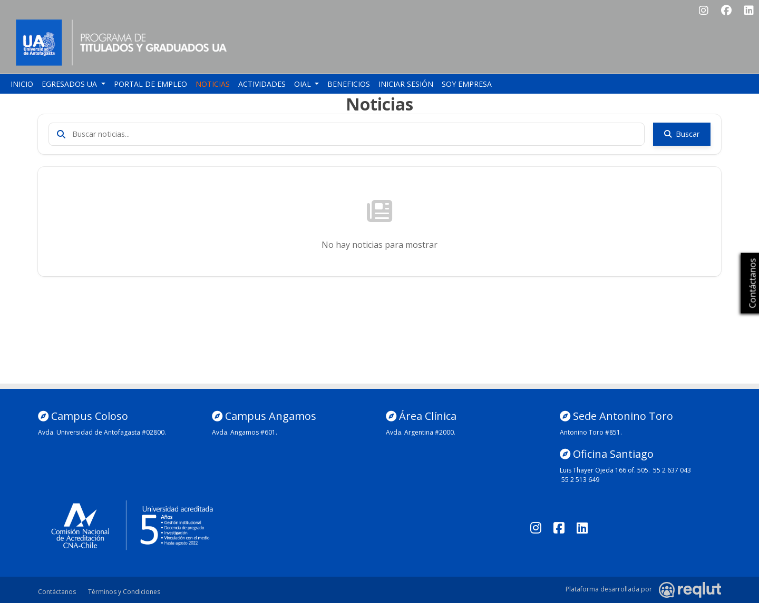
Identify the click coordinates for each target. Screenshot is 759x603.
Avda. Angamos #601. (244, 432)
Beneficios (348, 84)
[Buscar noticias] (346, 134)
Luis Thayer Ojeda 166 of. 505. (605, 470)
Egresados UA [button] (70, 84)
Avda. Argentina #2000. (420, 432)
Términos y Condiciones (124, 591)
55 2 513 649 (580, 479)
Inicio (22, 84)
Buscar (681, 134)
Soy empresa (467, 84)
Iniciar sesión (405, 84)
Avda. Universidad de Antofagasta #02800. (102, 432)
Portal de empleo (150, 84)
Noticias (213, 84)
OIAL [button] (303, 84)
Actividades (262, 84)
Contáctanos (57, 591)
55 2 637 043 (672, 470)
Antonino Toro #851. (591, 432)
